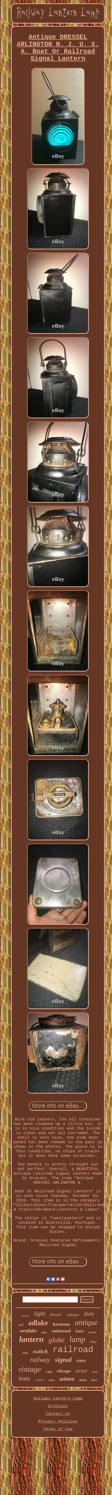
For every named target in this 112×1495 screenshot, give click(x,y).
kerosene (61, 1324)
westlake (28, 1330)
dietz (89, 1314)
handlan (25, 1315)
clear (52, 1380)
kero (94, 1380)
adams (67, 1379)
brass (83, 1380)
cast (49, 1371)
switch (40, 1351)
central (39, 1380)
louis (80, 1331)
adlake (38, 1323)
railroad (73, 1350)
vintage (29, 1369)
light (39, 1313)
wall (95, 1371)
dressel (56, 1314)
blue (93, 1342)
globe (57, 1340)
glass (44, 1332)
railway (40, 1359)
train (24, 1378)
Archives (58, 1406)
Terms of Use (58, 1429)
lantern (31, 1339)
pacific (92, 1332)
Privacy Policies (57, 1421)
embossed (61, 1330)
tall (21, 1325)
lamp (77, 1339)
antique (86, 1322)
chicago (64, 1371)
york (25, 1352)
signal (63, 1359)
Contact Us (58, 1414)
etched (81, 1371)
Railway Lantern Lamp (58, 1398)
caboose (72, 1315)
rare (81, 1360)
